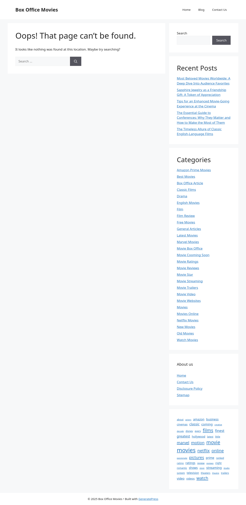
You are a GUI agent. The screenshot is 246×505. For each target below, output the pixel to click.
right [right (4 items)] (218, 463)
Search (182, 33)
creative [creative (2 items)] (218, 424)
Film (180, 209)
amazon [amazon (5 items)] (198, 419)
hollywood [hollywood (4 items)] (198, 436)
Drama (182, 196)
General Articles (189, 229)
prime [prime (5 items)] (210, 458)
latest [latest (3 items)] (210, 436)
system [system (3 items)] (181, 473)
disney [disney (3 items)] (189, 431)
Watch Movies (187, 340)
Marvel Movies (188, 242)
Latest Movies (187, 235)
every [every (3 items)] (198, 431)
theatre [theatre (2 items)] (215, 473)
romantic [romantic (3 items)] (182, 468)
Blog (201, 10)
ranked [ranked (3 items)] (220, 458)
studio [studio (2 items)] (226, 468)
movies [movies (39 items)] (186, 450)
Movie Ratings (187, 261)
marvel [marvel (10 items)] (183, 442)
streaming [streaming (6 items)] (214, 467)
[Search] (75, 61)
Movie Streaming (190, 281)
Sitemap (183, 395)
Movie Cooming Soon (193, 255)
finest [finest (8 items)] (219, 430)
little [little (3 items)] (217, 436)
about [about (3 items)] (180, 419)
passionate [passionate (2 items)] (182, 458)
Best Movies (186, 176)
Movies (182, 307)
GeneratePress (148, 499)
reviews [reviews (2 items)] (210, 463)
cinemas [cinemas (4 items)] (182, 424)
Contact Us (219, 10)
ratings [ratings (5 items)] (190, 463)
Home (186, 10)
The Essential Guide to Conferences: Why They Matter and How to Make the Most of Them (203, 117)
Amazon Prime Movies (194, 170)
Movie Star (185, 274)
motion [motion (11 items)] (197, 442)
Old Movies (185, 333)
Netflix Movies (188, 320)
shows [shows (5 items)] (193, 468)
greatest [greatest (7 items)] (183, 436)
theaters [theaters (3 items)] (205, 473)
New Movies (186, 327)
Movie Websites (189, 300)
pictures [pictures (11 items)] (196, 457)
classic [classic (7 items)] (194, 424)
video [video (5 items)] (180, 478)
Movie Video (186, 294)
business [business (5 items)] (212, 419)
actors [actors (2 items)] (188, 419)
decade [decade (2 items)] (180, 431)
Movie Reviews (188, 268)
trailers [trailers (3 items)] (225, 473)
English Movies (188, 202)
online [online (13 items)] (218, 450)
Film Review (186, 215)
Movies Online (188, 313)
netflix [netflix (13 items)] (203, 450)
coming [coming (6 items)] (207, 424)
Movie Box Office (190, 248)
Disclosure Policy (189, 388)
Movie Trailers (187, 287)
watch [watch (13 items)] (202, 478)
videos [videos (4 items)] (190, 478)
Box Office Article (190, 183)
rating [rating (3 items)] (180, 463)
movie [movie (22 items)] (213, 442)
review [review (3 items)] (200, 463)
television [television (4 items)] (193, 473)
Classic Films (186, 189)
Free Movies (186, 222)
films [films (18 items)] (208, 430)
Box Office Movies (36, 9)
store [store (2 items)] (201, 468)
